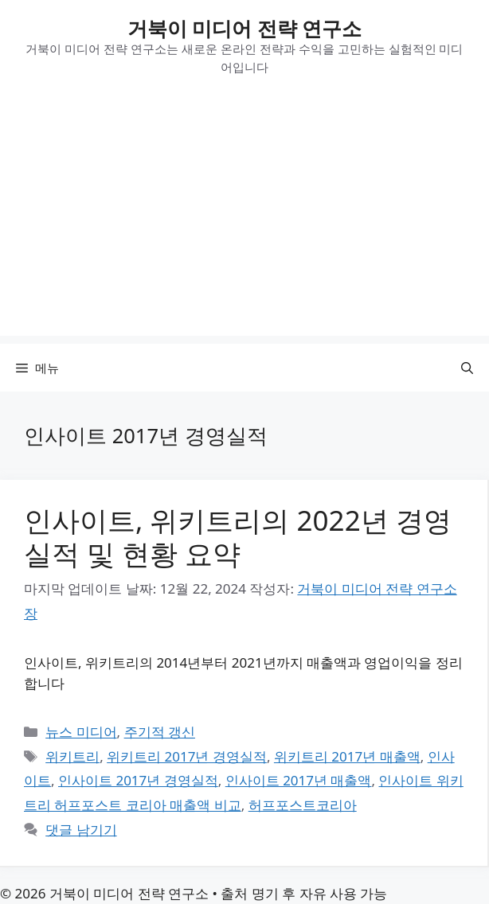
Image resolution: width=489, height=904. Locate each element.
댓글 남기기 (80, 829)
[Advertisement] (244, 224)
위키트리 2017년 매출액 (347, 756)
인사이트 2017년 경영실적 (138, 780)
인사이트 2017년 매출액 (298, 780)
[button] (467, 368)
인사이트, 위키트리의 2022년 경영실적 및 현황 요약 (238, 536)
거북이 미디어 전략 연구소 (244, 27)
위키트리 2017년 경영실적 (187, 756)
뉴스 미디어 (80, 732)
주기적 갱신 (159, 732)
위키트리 (72, 756)
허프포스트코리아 (302, 805)
